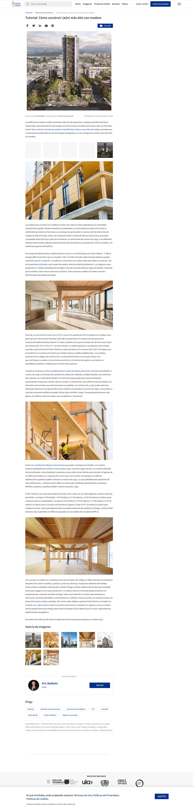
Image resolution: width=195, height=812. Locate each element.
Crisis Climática (50, 715)
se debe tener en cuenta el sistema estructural (70, 371)
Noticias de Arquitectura (50, 709)
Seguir (99, 685)
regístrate (71, 804)
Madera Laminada (70, 715)
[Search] (51, 4)
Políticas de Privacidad (105, 795)
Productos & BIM (102, 4)
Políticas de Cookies (37, 799)
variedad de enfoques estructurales (49, 465)
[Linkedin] (40, 26)
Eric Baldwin (50, 683)
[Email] (46, 26)
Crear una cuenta (160, 3)
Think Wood (32, 715)
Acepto (162, 796)
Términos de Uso (83, 795)
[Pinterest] (52, 26)
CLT (93, 709)
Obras (78, 4)
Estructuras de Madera (76, 709)
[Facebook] (27, 26)
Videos (125, 4)
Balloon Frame (53, 468)
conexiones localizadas (37, 264)
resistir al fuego (66, 587)
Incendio (104, 709)
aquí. (101, 619)
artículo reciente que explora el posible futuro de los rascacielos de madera (68, 129)
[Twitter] (34, 26)
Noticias (116, 4)
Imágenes (87, 4)
